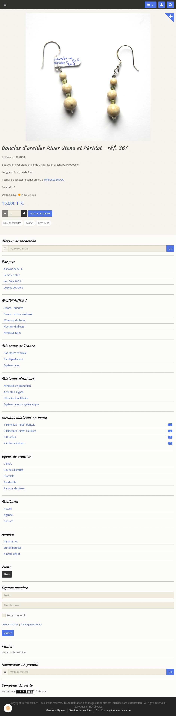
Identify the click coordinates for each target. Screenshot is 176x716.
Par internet (10, 541)
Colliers (8, 463)
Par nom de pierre (14, 488)
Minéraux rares (12, 332)
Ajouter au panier (40, 213)
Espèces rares (11, 365)
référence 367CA (54, 179)
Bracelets (9, 476)
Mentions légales (55, 710)
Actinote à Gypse (13, 392)
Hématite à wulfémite (16, 398)
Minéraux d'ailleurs (14, 320)
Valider (8, 633)
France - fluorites (13, 308)
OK (170, 248)
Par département (13, 359)
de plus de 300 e (13, 287)
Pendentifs (10, 482)
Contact (8, 521)
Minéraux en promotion (17, 385)
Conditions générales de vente (113, 710)
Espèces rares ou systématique (21, 404)
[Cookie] (8, 708)
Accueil (8, 508)
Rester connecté (13, 615)
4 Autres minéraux (88, 443)
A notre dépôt (12, 553)
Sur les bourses (12, 547)
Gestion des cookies (80, 710)
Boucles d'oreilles (13, 469)
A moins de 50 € (13, 268)
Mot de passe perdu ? (31, 624)
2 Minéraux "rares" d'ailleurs (88, 430)
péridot (29, 223)
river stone (43, 223)
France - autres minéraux (18, 314)
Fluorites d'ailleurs (14, 326)
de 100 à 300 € (12, 281)
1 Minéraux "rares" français (88, 424)
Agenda (8, 514)
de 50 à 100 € (12, 275)
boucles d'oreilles (12, 223)
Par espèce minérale (15, 353)
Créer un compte (10, 624)
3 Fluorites (88, 437)
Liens (7, 574)
